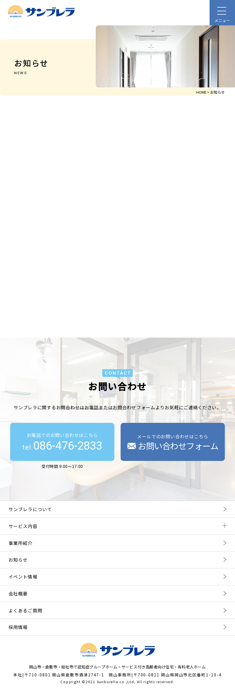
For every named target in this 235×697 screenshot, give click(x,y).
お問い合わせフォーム (172, 445)
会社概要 (18, 593)
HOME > (202, 92)
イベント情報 (23, 576)
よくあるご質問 (25, 609)
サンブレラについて (30, 508)
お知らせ (18, 559)
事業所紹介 (20, 542)
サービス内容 (23, 525)
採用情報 (18, 626)
